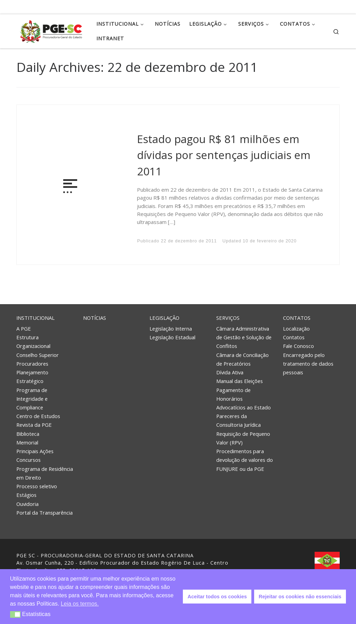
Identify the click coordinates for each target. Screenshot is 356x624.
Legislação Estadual (172, 337)
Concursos (28, 459)
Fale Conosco (298, 345)
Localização (296, 328)
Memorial (27, 442)
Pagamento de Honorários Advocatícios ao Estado (243, 398)
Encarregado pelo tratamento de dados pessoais (308, 363)
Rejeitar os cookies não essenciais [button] (300, 596)
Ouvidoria (27, 503)
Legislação (164, 317)
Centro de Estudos (38, 416)
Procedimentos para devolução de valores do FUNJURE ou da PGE (244, 460)
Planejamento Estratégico (32, 376)
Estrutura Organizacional (33, 341)
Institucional (35, 317)
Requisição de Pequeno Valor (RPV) (243, 438)
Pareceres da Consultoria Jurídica (238, 420)
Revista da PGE (34, 424)
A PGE (23, 328)
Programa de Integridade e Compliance (32, 398)
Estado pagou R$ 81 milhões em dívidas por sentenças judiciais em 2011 (223, 155)
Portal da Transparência (44, 512)
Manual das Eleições (239, 380)
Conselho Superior (37, 354)
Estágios (26, 494)
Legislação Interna (170, 328)
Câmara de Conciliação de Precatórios (242, 359)
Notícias (94, 317)
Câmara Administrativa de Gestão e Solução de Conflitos (244, 337)
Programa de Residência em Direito (44, 473)
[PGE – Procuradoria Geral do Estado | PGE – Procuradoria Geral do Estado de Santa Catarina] (51, 30)
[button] (15, 614)
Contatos (296, 317)
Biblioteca (27, 433)
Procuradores (32, 363)
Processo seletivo (36, 486)
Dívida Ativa (229, 372)
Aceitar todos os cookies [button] (217, 596)
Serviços (228, 317)
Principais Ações (35, 451)
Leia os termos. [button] (80, 604)
